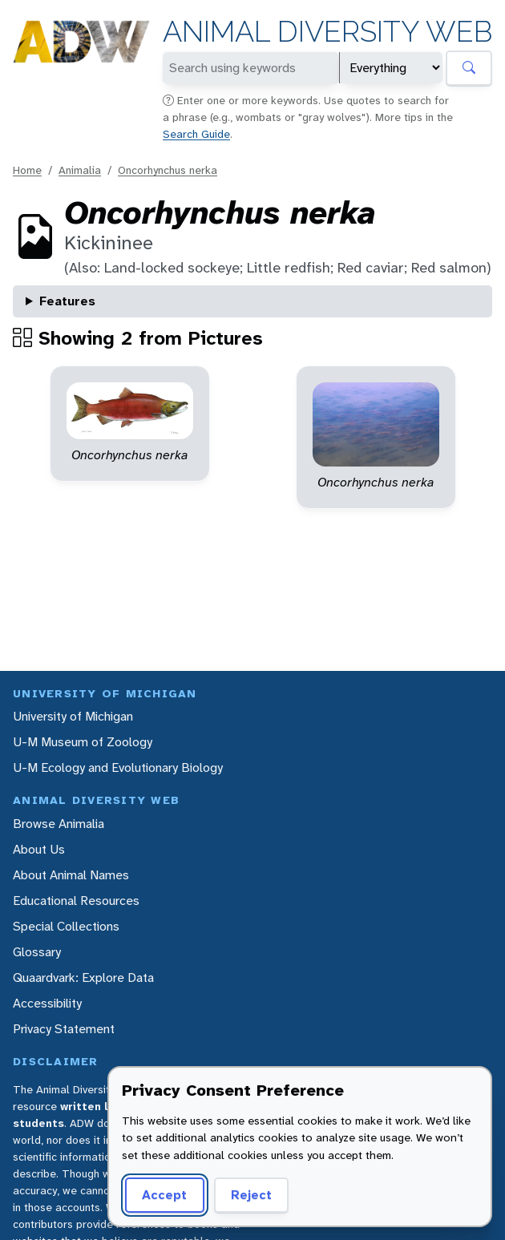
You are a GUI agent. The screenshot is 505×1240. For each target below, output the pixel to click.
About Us (39, 849)
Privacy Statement (64, 1028)
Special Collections (66, 926)
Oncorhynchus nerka (167, 170)
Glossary (37, 951)
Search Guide (196, 134)
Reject (251, 1194)
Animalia (80, 170)
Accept (164, 1194)
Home (27, 170)
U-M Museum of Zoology (82, 741)
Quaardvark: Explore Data (83, 977)
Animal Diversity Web (327, 31)
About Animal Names (71, 874)
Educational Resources (76, 900)
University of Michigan (73, 716)
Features (67, 301)
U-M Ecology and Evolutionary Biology (118, 767)
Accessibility (47, 1003)
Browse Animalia (58, 823)
